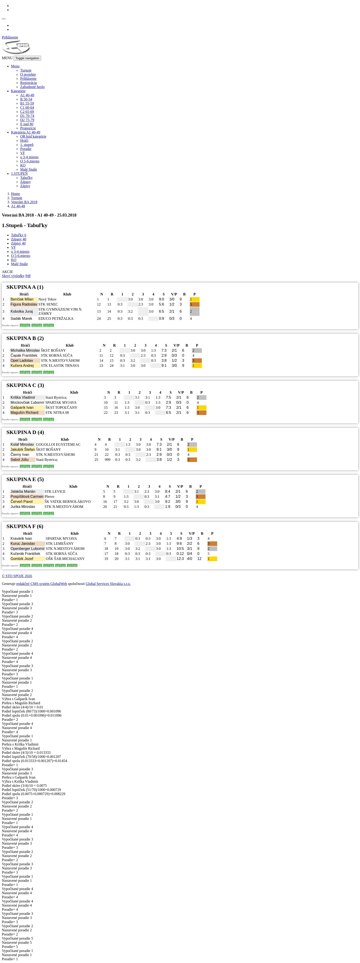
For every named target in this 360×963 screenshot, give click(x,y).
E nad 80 (26, 124)
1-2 (34, 325)
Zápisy (25, 186)
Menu (15, 66)
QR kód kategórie (33, 136)
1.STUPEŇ (19, 173)
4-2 (27, 325)
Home (15, 194)
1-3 (22, 325)
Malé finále (28, 169)
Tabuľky (26, 178)
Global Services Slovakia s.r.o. (108, 584)
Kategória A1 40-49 (25, 132)
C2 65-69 (27, 112)
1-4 (46, 325)
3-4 (39, 325)
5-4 (39, 565)
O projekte (28, 74)
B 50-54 (26, 99)
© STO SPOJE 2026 (17, 576)
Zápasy (25, 182)
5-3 (22, 565)
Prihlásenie (10, 37)
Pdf (28, 276)
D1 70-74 (27, 116)
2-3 (51, 325)
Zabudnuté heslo (32, 87)
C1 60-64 (27, 107)
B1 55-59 (27, 103)
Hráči (24, 140)
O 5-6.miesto (29, 161)
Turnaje (25, 70)
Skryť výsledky (13, 276)
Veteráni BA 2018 (24, 202)
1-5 (69, 565)
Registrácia (28, 83)
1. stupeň (27, 145)
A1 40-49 (27, 95)
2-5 (63, 565)
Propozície (28, 128)
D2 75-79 (27, 120)
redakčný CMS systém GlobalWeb (41, 584)
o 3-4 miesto (29, 157)
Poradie (25, 149)
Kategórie (18, 91)
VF (22, 153)
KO (22, 165)
